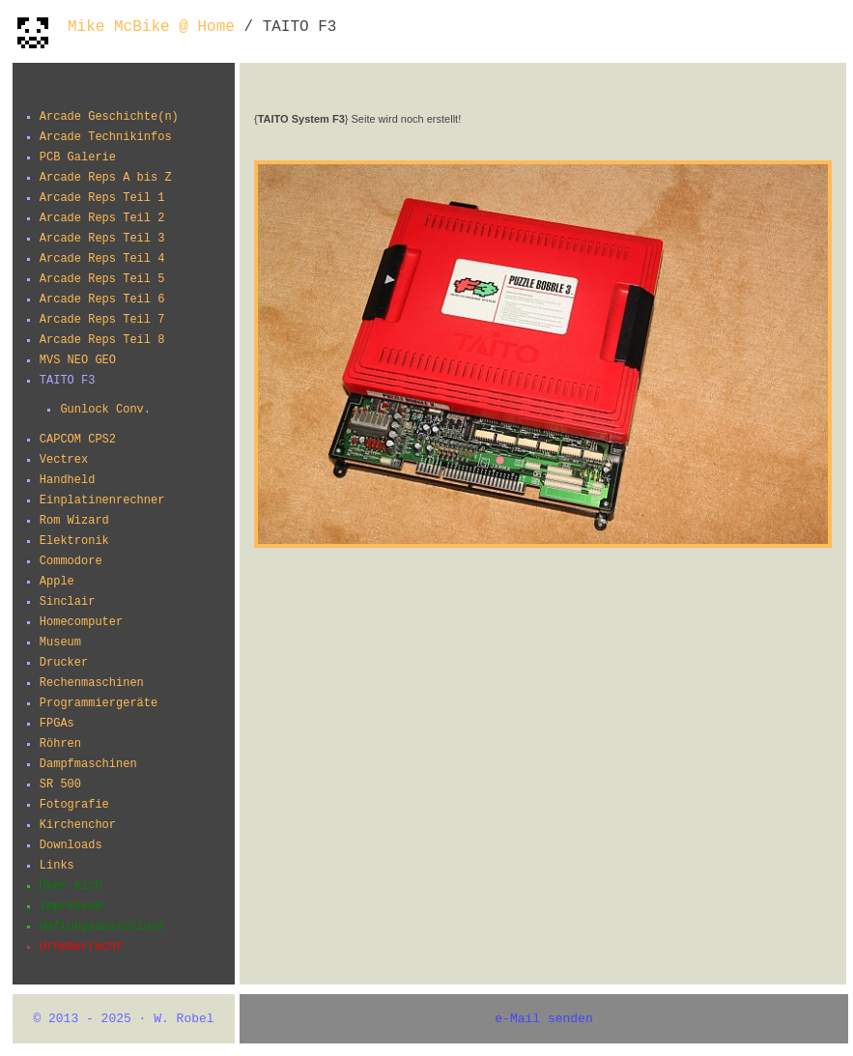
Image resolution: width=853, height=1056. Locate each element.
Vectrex (64, 460)
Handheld (68, 480)
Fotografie (74, 805)
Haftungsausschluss (102, 926)
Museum (60, 642)
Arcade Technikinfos (106, 137)
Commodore (71, 561)
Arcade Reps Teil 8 (102, 340)
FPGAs (57, 723)
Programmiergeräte (98, 703)
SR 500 (60, 784)
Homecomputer (81, 622)
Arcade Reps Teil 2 (102, 218)
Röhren (60, 744)
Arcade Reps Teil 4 (102, 259)
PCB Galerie (78, 157)
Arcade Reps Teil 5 (102, 279)
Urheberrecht (81, 947)
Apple (57, 581)
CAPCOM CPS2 (78, 439)
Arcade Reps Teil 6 (102, 299)
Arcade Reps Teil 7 (102, 320)
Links (57, 865)
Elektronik (74, 541)
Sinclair (68, 602)
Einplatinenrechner (102, 500)
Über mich (71, 886)
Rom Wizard (74, 521)
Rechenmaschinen (92, 683)
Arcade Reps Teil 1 (102, 198)
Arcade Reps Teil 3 (102, 238)
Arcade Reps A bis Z (106, 178)
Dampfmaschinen (88, 764)
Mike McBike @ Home (151, 27)
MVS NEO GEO (78, 360)
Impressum (71, 906)
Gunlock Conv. (105, 409)
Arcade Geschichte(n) (109, 117)
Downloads (71, 845)
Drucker (64, 663)
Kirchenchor (78, 825)
